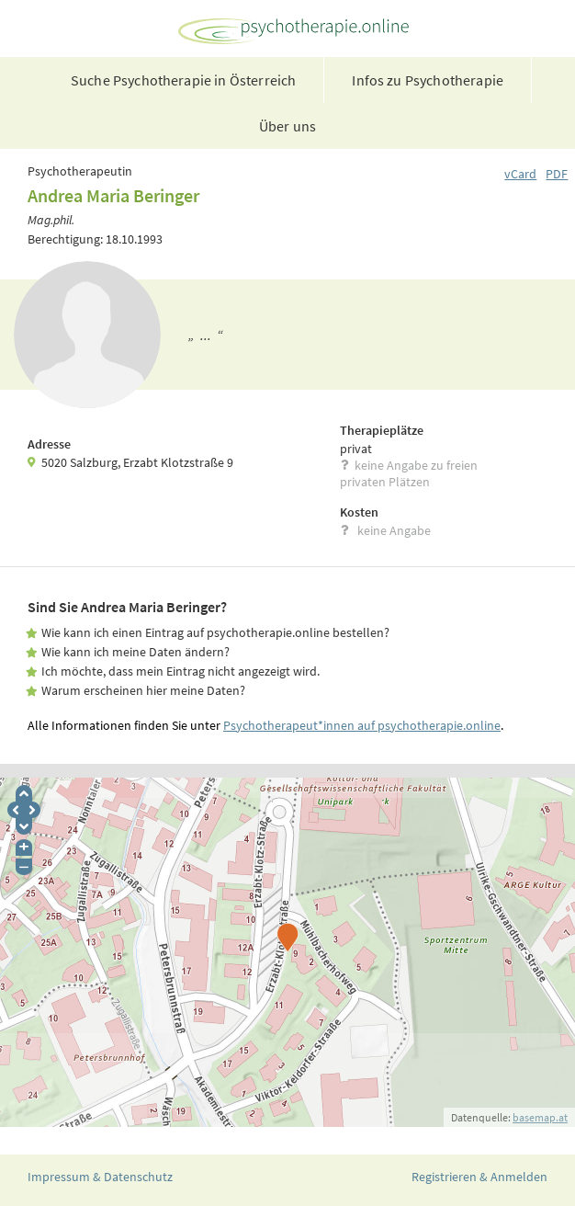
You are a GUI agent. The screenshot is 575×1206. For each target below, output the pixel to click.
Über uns (287, 126)
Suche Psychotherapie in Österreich (183, 80)
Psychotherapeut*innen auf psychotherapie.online (362, 725)
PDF (557, 173)
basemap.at (540, 1117)
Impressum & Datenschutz (100, 1176)
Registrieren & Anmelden (479, 1176)
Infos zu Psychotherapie (427, 80)
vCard (520, 173)
